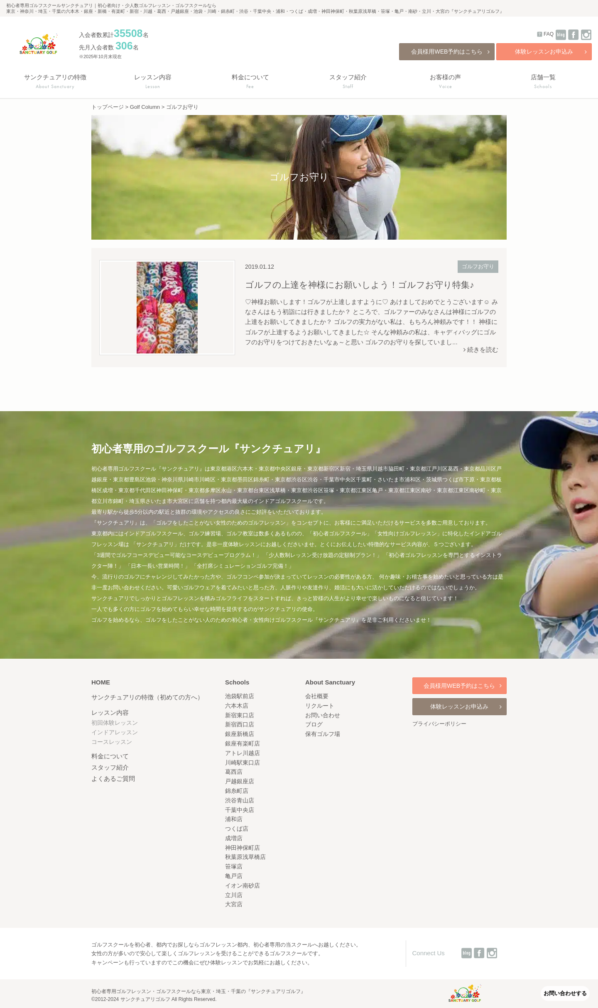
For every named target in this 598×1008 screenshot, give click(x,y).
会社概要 (316, 696)
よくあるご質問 (113, 778)
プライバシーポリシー (439, 724)
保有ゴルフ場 (322, 734)
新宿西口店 (239, 724)
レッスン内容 (110, 712)
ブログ (314, 724)
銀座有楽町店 (242, 743)
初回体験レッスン (114, 722)
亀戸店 (234, 876)
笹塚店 (234, 866)
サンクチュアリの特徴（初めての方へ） (147, 697)
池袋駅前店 (239, 696)
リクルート (319, 705)
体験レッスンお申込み (551, 51)
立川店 (234, 895)
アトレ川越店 (242, 753)
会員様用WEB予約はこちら (450, 51)
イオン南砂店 (242, 885)
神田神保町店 (242, 847)
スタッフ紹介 (110, 767)
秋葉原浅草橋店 (245, 856)
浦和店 (234, 819)
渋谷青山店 (239, 800)
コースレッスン (111, 741)
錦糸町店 (236, 790)
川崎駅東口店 (242, 762)
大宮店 (234, 904)
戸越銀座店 (239, 781)
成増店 (234, 838)
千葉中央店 (239, 810)
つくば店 (236, 828)
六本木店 (236, 705)
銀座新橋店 (239, 734)
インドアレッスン (114, 732)
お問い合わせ (322, 715)
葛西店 (234, 771)
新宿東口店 (239, 715)
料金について (110, 756)
